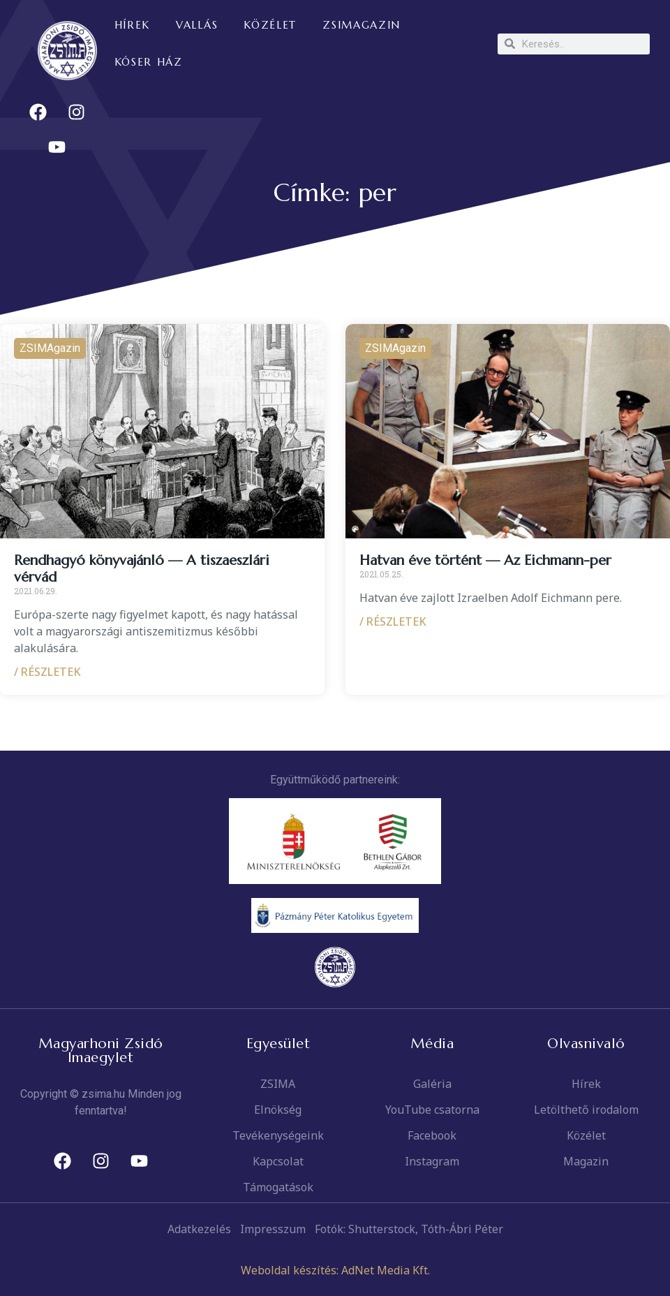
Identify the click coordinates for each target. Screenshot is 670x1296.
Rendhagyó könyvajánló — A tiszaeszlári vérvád (141, 569)
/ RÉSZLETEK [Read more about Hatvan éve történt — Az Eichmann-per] (392, 621)
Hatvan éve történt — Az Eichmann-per (485, 560)
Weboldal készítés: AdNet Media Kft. (335, 1270)
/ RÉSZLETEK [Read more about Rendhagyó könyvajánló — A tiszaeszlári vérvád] (47, 671)
